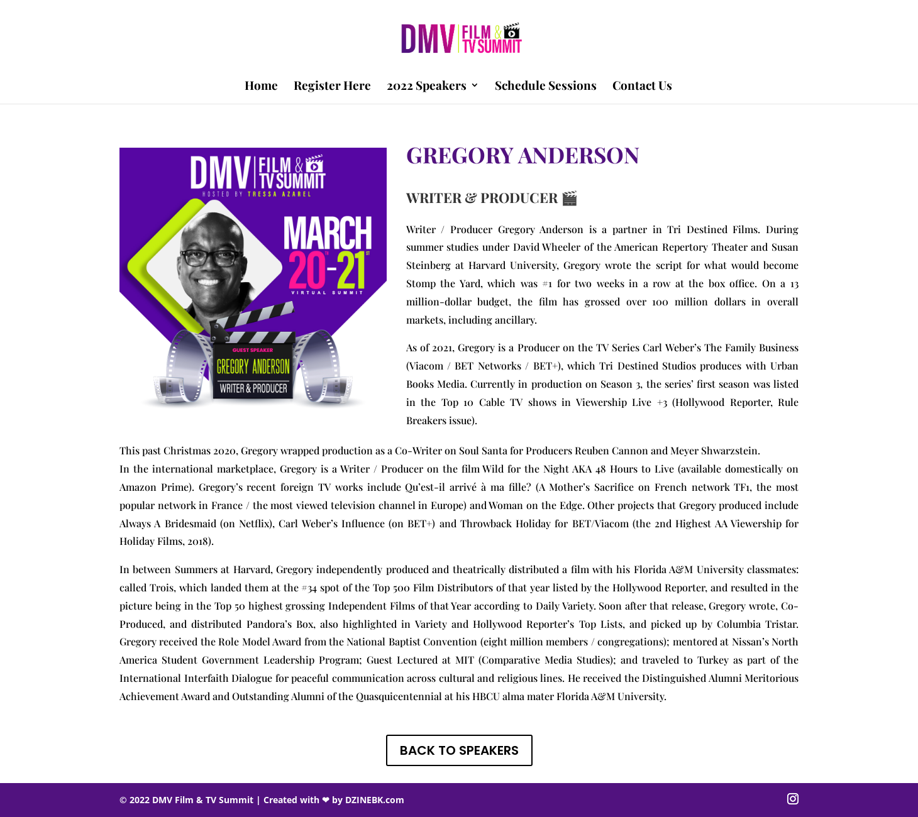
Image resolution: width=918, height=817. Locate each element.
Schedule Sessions (546, 86)
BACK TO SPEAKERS (459, 750)
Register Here (332, 86)
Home (261, 86)
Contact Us (642, 86)
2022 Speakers (427, 86)
